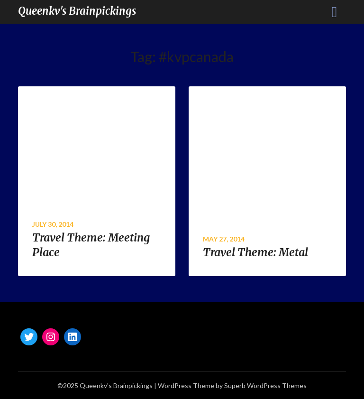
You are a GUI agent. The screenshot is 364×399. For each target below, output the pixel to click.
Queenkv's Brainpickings (77, 11)
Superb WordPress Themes (265, 385)
